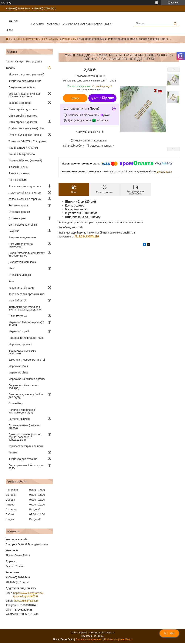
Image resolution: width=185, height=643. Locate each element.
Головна (37, 23)
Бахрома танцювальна (22, 237)
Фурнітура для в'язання (22, 458)
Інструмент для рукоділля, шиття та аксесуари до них (24, 308)
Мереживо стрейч (19, 331)
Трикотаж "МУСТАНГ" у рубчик (27, 141)
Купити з (102, 98)
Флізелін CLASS (18, 166)
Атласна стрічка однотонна (25, 186)
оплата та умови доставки (82, 23)
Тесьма (12, 452)
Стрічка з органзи (19, 211)
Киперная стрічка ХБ (21, 287)
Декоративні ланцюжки (22, 261)
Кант (11, 281)
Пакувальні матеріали (21, 87)
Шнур (11, 268)
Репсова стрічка (18, 205)
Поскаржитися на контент (89, 639)
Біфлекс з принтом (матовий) (26, 74)
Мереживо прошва (19, 344)
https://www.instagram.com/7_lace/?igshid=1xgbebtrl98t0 (29, 595)
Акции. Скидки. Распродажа (24, 61)
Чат (169, 633)
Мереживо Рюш (18, 366)
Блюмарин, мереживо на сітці (26, 359)
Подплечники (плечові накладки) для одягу (21, 411)
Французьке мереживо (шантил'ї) (22, 352)
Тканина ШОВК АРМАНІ (23, 147)
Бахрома (13, 231)
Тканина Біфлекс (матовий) (25, 160)
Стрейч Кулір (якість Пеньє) (25, 134)
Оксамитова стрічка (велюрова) (20, 245)
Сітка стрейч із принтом (23, 115)
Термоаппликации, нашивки (25, 446)
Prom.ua (110, 632)
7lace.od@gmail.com (26, 600)
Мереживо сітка (18, 372)
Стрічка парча (17, 218)
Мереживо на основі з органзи (26, 378)
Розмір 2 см (69, 39)
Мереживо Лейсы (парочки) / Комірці (26, 323)
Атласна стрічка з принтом (24, 192)
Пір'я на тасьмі (17, 179)
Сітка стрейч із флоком (22, 122)
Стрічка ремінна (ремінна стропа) (24, 426)
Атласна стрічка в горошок (24, 199)
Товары (10, 67)
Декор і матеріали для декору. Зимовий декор (26, 254)
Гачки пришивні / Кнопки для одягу (25, 466)
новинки (53, 23)
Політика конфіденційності (118, 639)
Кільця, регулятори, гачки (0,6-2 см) (37, 39)
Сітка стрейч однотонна (23, 109)
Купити (75, 98)
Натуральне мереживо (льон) (26, 337)
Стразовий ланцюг (19, 274)
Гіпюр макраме (17, 315)
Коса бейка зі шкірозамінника (26, 294)
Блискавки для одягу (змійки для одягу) (25, 396)
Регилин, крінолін (19, 418)
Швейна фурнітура (19, 102)
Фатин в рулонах (18, 173)
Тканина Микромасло (21, 154)
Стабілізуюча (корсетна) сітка (26, 128)
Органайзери (16, 403)
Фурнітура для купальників (24, 80)
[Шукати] (175, 23)
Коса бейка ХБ (17, 300)
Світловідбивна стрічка (22, 224)
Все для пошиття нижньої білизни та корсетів (24, 95)
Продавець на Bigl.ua (92, 636)
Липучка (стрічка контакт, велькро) (23, 386)
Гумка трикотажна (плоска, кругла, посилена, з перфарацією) (24, 437)
